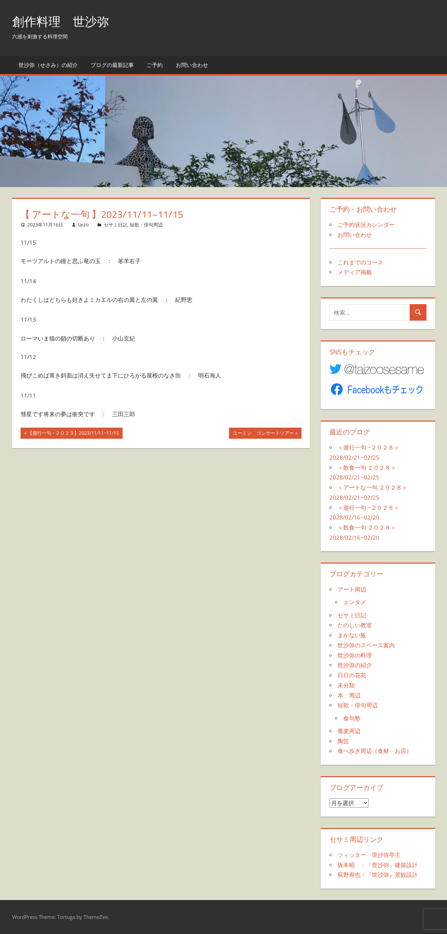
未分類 (346, 685)
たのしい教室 (355, 625)
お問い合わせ (192, 65)
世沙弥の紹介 (355, 665)
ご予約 (155, 65)
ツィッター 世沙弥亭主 (369, 855)
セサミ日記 (115, 224)
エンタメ (354, 602)
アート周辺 (352, 589)
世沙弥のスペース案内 (366, 645)
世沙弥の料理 (355, 655)
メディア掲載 (355, 272)
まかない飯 (352, 635)
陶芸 (343, 741)
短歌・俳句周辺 (146, 224)
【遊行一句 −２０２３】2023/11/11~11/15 (73, 434)
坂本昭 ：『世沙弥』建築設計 (378, 865)
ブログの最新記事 (112, 65)
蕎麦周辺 (349, 731)
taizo (83, 224)
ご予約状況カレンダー (366, 224)
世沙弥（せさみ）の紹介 (48, 65)
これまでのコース (360, 262)
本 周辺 (349, 695)
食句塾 (351, 718)
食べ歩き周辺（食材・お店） (375, 751)
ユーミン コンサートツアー (263, 434)
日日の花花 (352, 675)
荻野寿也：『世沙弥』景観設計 (378, 874)
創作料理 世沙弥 (60, 21)
